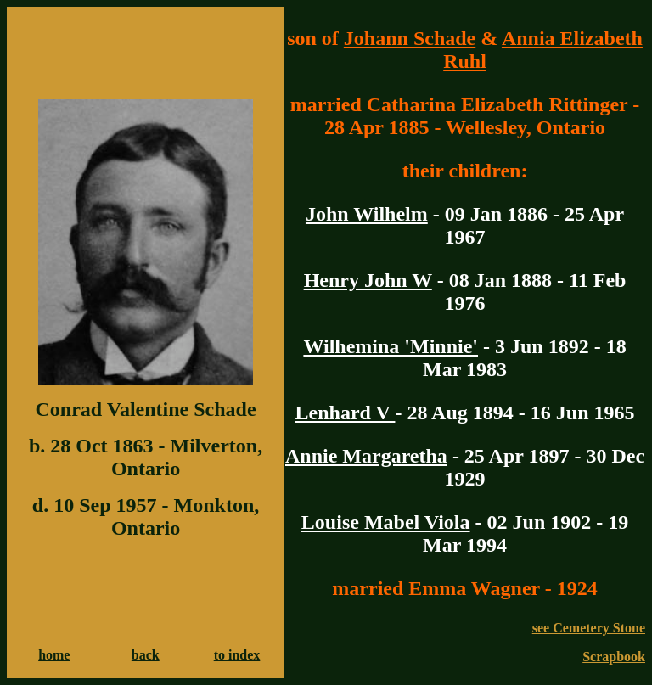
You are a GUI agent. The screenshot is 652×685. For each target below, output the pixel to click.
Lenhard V (345, 412)
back (146, 655)
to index (237, 655)
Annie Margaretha (366, 456)
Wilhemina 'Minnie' (390, 346)
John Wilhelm (367, 214)
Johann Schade (409, 38)
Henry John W (368, 280)
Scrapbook (613, 656)
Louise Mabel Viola (385, 522)
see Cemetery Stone (588, 627)
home (54, 655)
